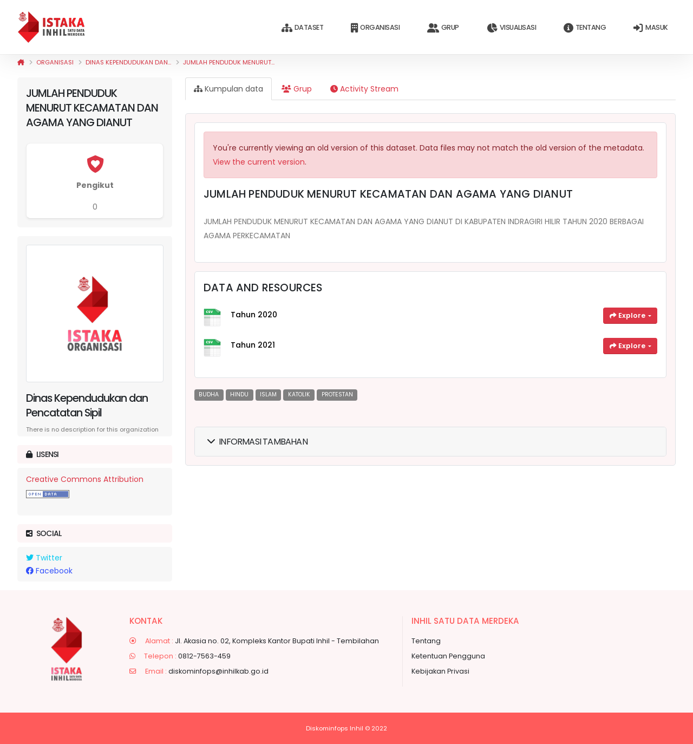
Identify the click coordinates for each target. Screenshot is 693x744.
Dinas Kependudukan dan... (128, 62)
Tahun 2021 (253, 345)
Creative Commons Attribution (84, 479)
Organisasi (375, 28)
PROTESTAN (337, 394)
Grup (443, 28)
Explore (628, 315)
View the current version (259, 161)
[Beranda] (20, 62)
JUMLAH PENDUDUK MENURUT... (228, 62)
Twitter (44, 557)
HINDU (239, 394)
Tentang (585, 28)
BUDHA (209, 394)
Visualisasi (511, 28)
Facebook (49, 570)
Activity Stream (364, 88)
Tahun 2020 (254, 314)
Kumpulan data (228, 88)
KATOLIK (299, 394)
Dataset (302, 28)
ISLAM (268, 394)
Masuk (650, 28)
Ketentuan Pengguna (448, 656)
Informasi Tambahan (257, 441)
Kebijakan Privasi (440, 671)
